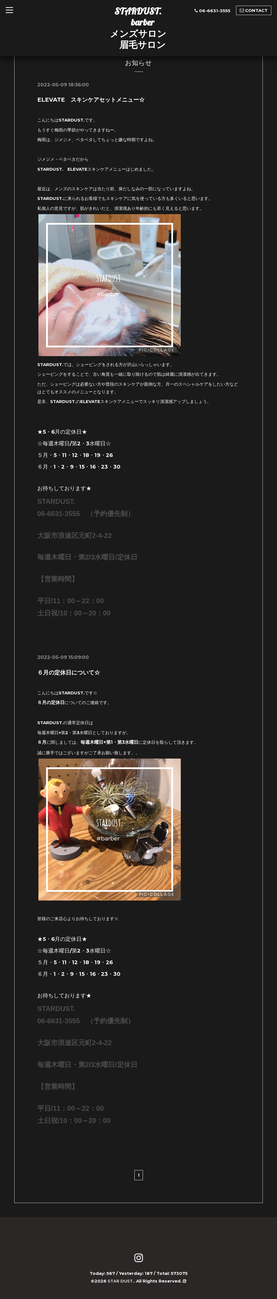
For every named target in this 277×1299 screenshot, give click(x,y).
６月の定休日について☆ (68, 672)
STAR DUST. (120, 1281)
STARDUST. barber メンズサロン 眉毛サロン (138, 27)
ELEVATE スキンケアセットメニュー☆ (91, 99)
